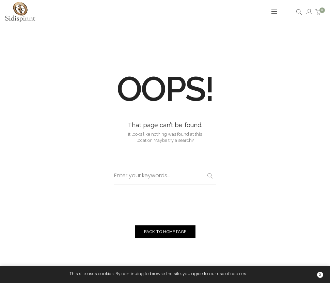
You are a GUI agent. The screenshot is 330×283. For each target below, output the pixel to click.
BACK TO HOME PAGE (165, 231)
